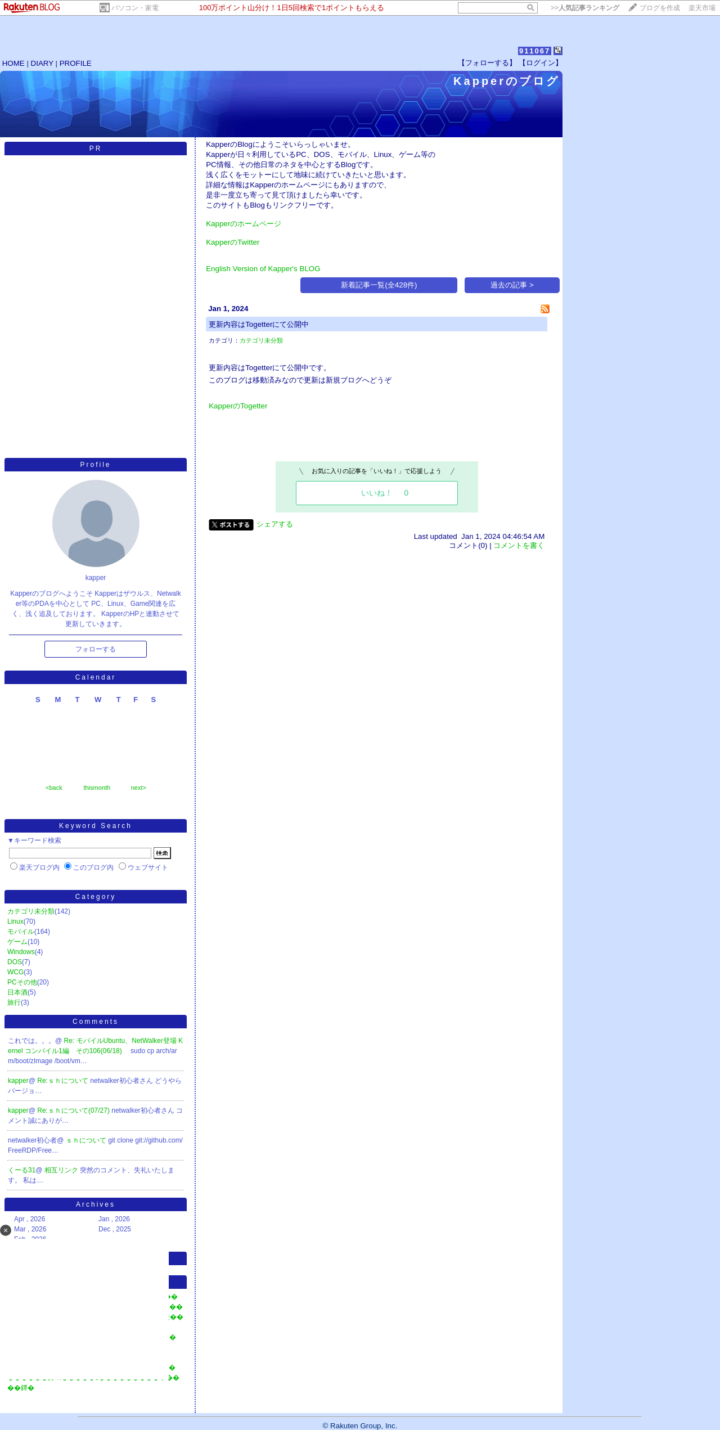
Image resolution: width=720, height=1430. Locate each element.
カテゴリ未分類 (31, 911)
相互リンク (62, 1170)
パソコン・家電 (135, 8)
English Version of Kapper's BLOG (263, 268)
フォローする (95, 649)
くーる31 (21, 1170)
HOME (13, 63)
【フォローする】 (487, 63)
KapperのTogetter (238, 406)
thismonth (96, 787)
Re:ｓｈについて (63, 1081)
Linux (15, 921)
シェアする (274, 524)
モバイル (20, 932)
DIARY (42, 63)
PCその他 (22, 982)
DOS (14, 962)
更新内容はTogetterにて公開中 (259, 324)
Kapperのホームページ (243, 223)
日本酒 (17, 992)
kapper (18, 1081)
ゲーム (17, 942)
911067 (534, 51)
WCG (15, 972)
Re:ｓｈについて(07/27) (74, 1110)
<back (54, 787)
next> (138, 787)
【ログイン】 (540, 63)
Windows (21, 952)
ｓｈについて (87, 1140)
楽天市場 (702, 8)
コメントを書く (518, 545)
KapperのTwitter (232, 242)
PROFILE (76, 63)
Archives (95, 1204)
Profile (95, 465)
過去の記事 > (512, 285)
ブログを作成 (660, 8)
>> (585, 8)
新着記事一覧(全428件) (379, 285)
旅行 (14, 1002)
